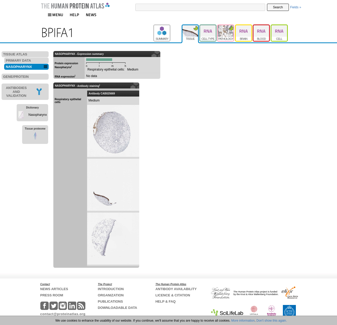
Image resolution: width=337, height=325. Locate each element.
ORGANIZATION (111, 295)
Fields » (295, 7)
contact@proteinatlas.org (63, 314)
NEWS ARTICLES (54, 289)
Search (278, 7)
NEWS (91, 14)
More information (243, 320)
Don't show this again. (271, 320)
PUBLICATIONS (110, 301)
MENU (55, 14)
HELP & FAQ (165, 301)
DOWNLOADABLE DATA (117, 308)
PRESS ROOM (51, 295)
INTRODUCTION (111, 289)
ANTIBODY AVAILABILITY (175, 289)
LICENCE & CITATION (172, 295)
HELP (74, 14)
